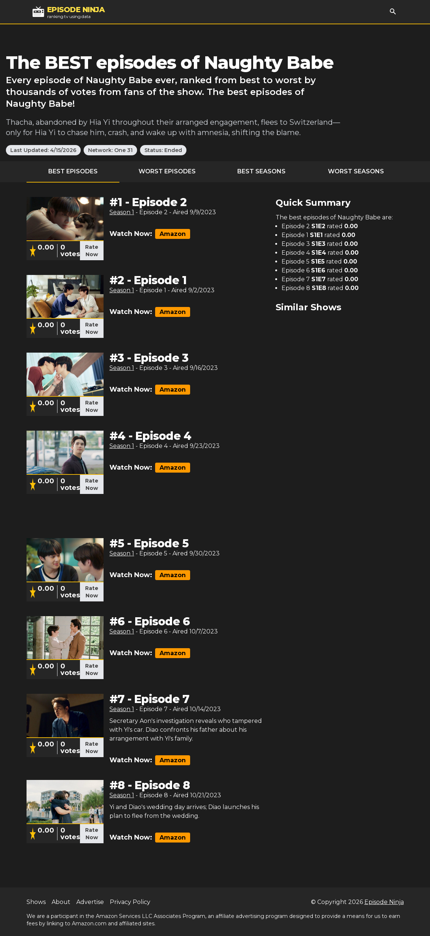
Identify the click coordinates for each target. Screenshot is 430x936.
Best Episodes (73, 171)
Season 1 (121, 212)
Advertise (90, 901)
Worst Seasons (356, 171)
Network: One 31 (110, 150)
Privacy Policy (130, 901)
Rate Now (91, 251)
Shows (36, 901)
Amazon (173, 233)
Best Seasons (261, 171)
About (61, 901)
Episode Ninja (384, 901)
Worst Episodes (167, 171)
